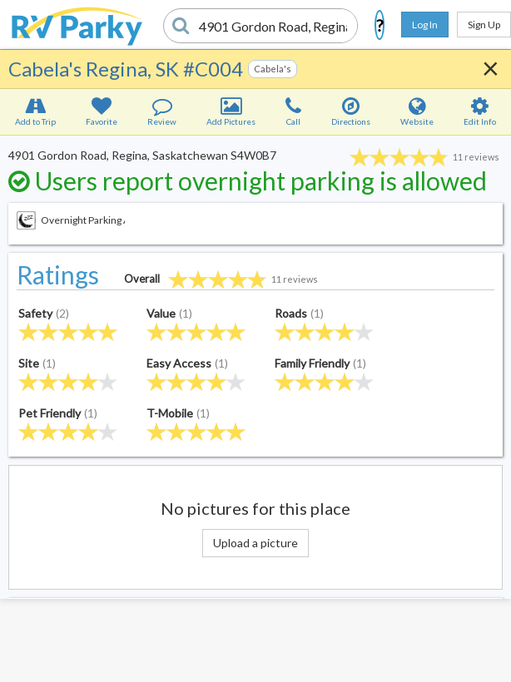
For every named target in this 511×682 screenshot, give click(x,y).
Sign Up (484, 24)
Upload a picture (255, 543)
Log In (425, 24)
